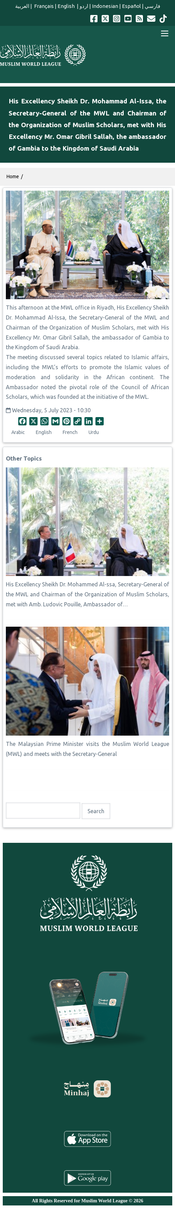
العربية (22, 6)
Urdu (94, 432)
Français (43, 6)
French (70, 432)
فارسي (152, 6)
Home (13, 176)
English (67, 6)
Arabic (18, 432)
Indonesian (105, 6)
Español (131, 6)
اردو (84, 6)
